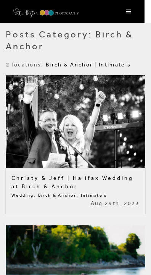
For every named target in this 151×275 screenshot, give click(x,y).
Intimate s (115, 64)
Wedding (22, 195)
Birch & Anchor (69, 64)
